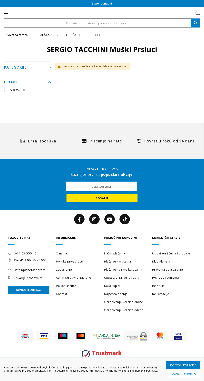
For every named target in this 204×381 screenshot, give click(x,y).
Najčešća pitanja (116, 294)
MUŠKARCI (47, 35)
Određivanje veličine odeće (123, 310)
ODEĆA (71, 35)
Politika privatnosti (69, 261)
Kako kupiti (112, 286)
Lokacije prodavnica (28, 278)
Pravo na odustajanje (167, 269)
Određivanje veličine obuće (123, 302)
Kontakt (61, 294)
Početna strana (17, 35)
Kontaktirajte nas (28, 290)
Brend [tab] (10, 82)
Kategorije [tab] (15, 67)
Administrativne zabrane (73, 277)
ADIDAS (17, 89)
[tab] (30, 240)
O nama (61, 253)
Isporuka (158, 286)
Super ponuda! (102, 3)
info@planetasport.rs (30, 270)
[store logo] (98, 12)
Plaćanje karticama (117, 261)
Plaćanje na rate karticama (123, 269)
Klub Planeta (161, 261)
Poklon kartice (66, 286)
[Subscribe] (102, 198)
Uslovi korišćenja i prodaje (171, 253)
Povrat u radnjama (165, 277)
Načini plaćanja (114, 253)
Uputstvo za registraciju (121, 277)
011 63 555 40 (25, 253)
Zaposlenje (64, 269)
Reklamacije (160, 294)
